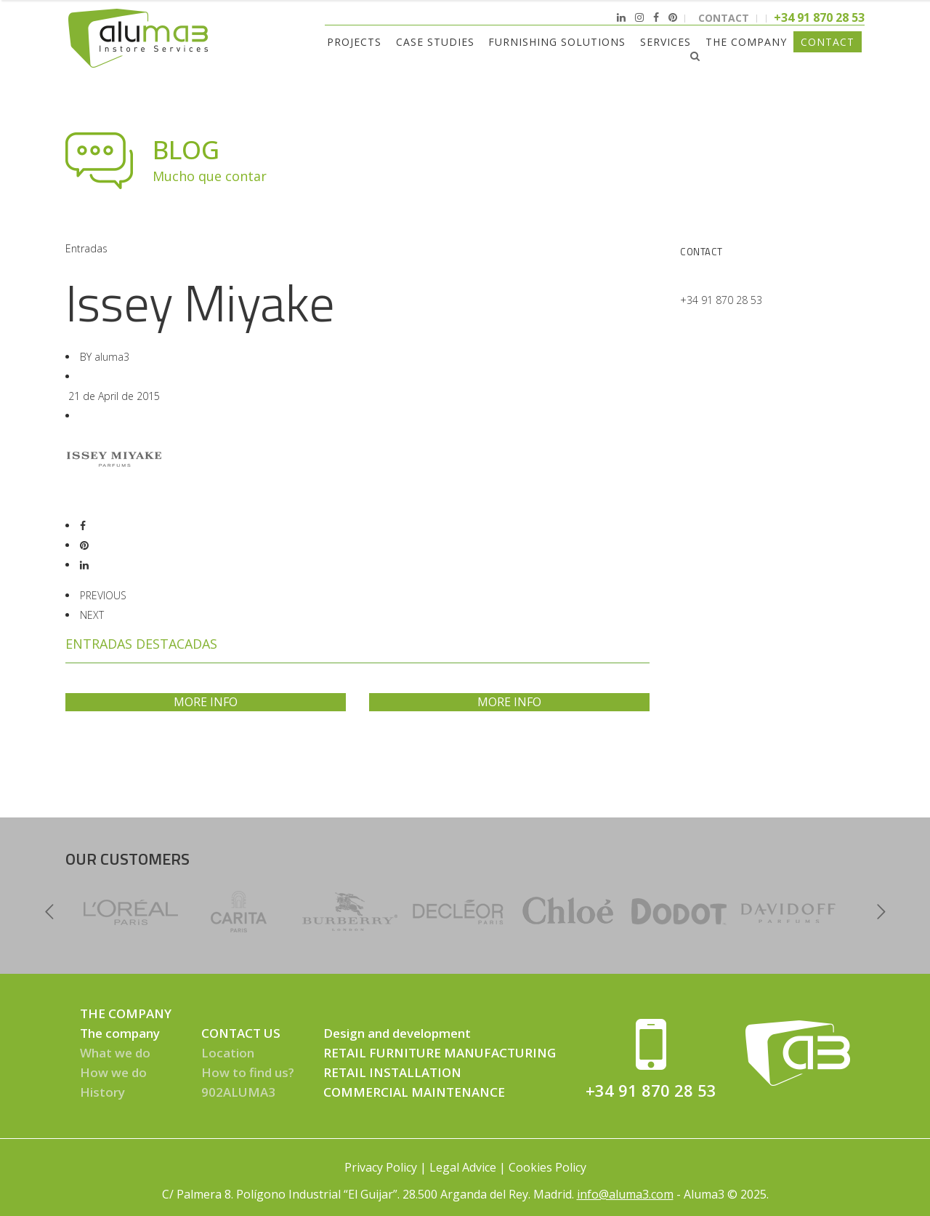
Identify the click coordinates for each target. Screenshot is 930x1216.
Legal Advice (462, 1167)
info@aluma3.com (625, 1194)
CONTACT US (240, 1033)
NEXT (92, 615)
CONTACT (723, 18)
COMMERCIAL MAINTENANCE (414, 1092)
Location (227, 1052)
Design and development (397, 1033)
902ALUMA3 (238, 1092)
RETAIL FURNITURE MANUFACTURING (439, 1052)
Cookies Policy (547, 1167)
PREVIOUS (103, 595)
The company (120, 1033)
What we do (115, 1052)
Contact (701, 251)
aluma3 (111, 357)
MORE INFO (206, 702)
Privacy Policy (380, 1167)
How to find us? (247, 1072)
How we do (113, 1072)
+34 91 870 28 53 (721, 300)
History (102, 1092)
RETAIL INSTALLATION (392, 1072)
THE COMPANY (125, 1013)
